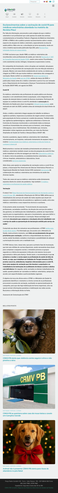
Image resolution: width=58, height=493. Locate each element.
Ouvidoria (30, 14)
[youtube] (50, 1)
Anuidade (14, 14)
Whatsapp (38, 14)
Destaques (6, 355)
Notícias (13, 355)
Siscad (7, 14)
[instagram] (53, 1)
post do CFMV (25, 78)
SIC (45, 14)
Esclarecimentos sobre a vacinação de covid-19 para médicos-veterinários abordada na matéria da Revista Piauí (28, 27)
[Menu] (53, 6)
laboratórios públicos (46, 153)
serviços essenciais (19, 161)
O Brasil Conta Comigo (41, 104)
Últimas (18, 355)
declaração (45, 170)
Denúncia (22, 14)
